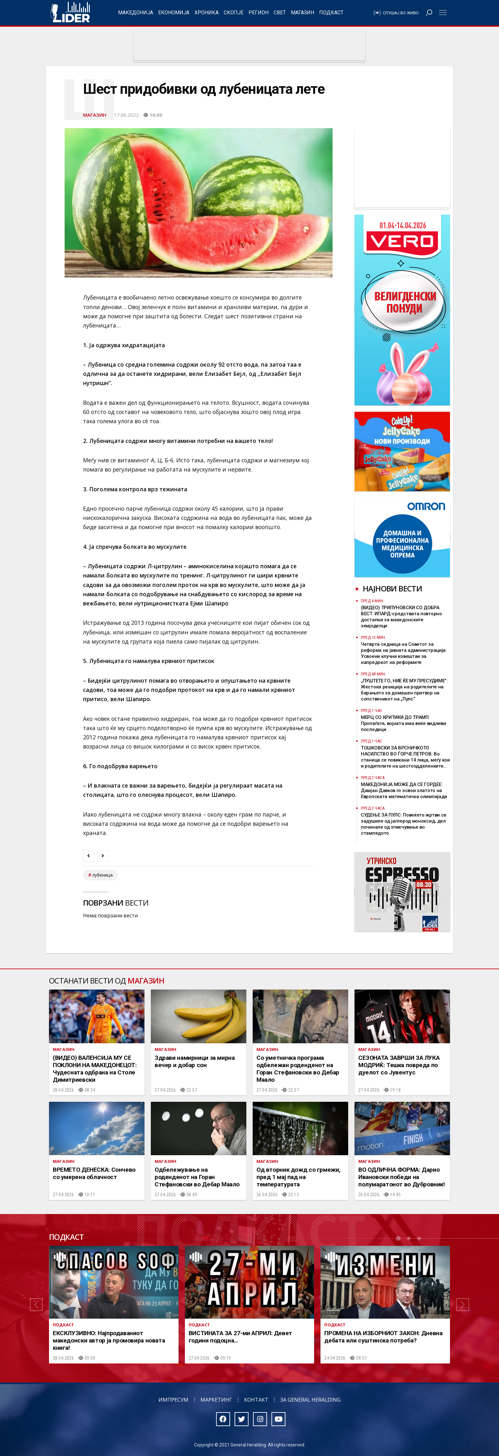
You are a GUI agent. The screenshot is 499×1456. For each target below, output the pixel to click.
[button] (36, 1304)
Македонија (135, 13)
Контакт (256, 1399)
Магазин (302, 13)
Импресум (173, 1399)
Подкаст (331, 13)
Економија (173, 13)
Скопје (233, 13)
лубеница (102, 875)
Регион (259, 13)
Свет (280, 13)
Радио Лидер (70, 12)
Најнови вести (392, 588)
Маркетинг (216, 1399)
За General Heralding (310, 1399)
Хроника (206, 13)
